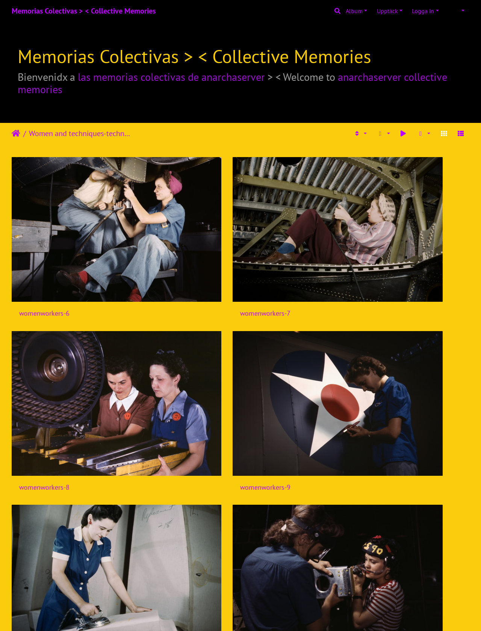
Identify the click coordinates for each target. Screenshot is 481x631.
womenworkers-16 (281, 446)
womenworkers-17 (398, 446)
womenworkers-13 (398, 344)
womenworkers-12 (281, 344)
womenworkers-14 (46, 446)
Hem (16, 133)
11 (296, 586)
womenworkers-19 (163, 548)
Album (354, 11)
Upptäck (387, 11)
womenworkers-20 (281, 548)
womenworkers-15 (163, 446)
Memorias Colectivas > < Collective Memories (84, 11)
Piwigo (254, 615)
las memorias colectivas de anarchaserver (171, 77)
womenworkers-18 (46, 548)
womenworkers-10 (46, 344)
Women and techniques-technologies (81, 133)
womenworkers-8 (279, 242)
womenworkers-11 (163, 344)
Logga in (423, 11)
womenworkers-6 (44, 242)
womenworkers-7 (161, 242)
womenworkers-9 (396, 242)
